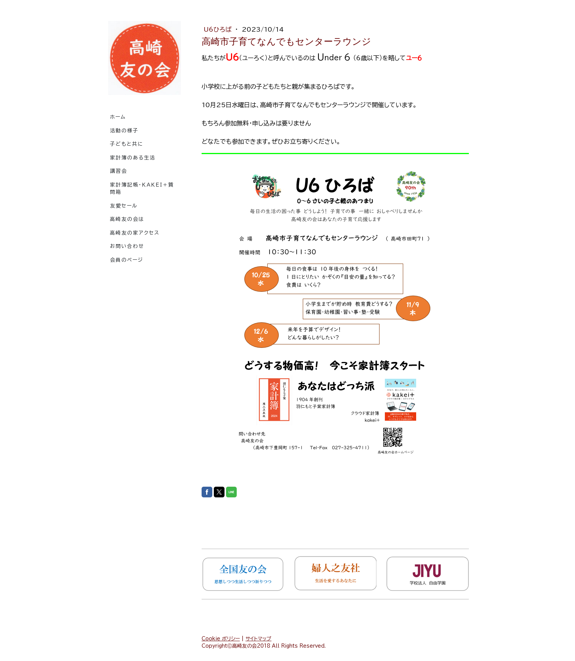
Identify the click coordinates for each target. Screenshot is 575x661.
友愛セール (124, 205)
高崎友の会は (127, 219)
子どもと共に (127, 144)
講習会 (118, 171)
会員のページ (126, 259)
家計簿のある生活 (132, 157)
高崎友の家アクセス (135, 232)
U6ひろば (218, 29)
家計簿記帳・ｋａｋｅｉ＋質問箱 (142, 188)
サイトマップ (258, 638)
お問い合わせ (127, 246)
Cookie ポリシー (221, 638)
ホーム (118, 116)
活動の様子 (124, 130)
